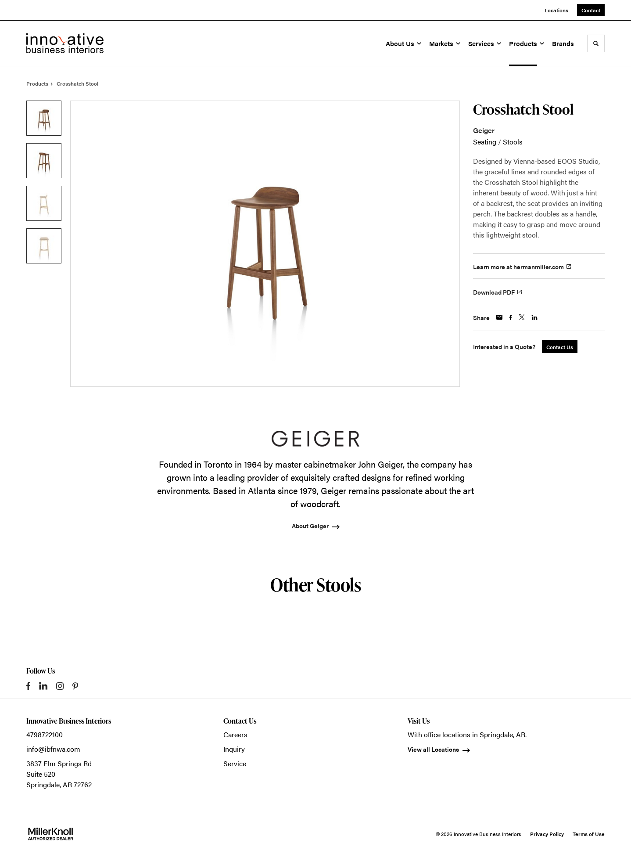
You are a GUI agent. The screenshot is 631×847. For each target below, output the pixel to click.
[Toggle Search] (596, 43)
